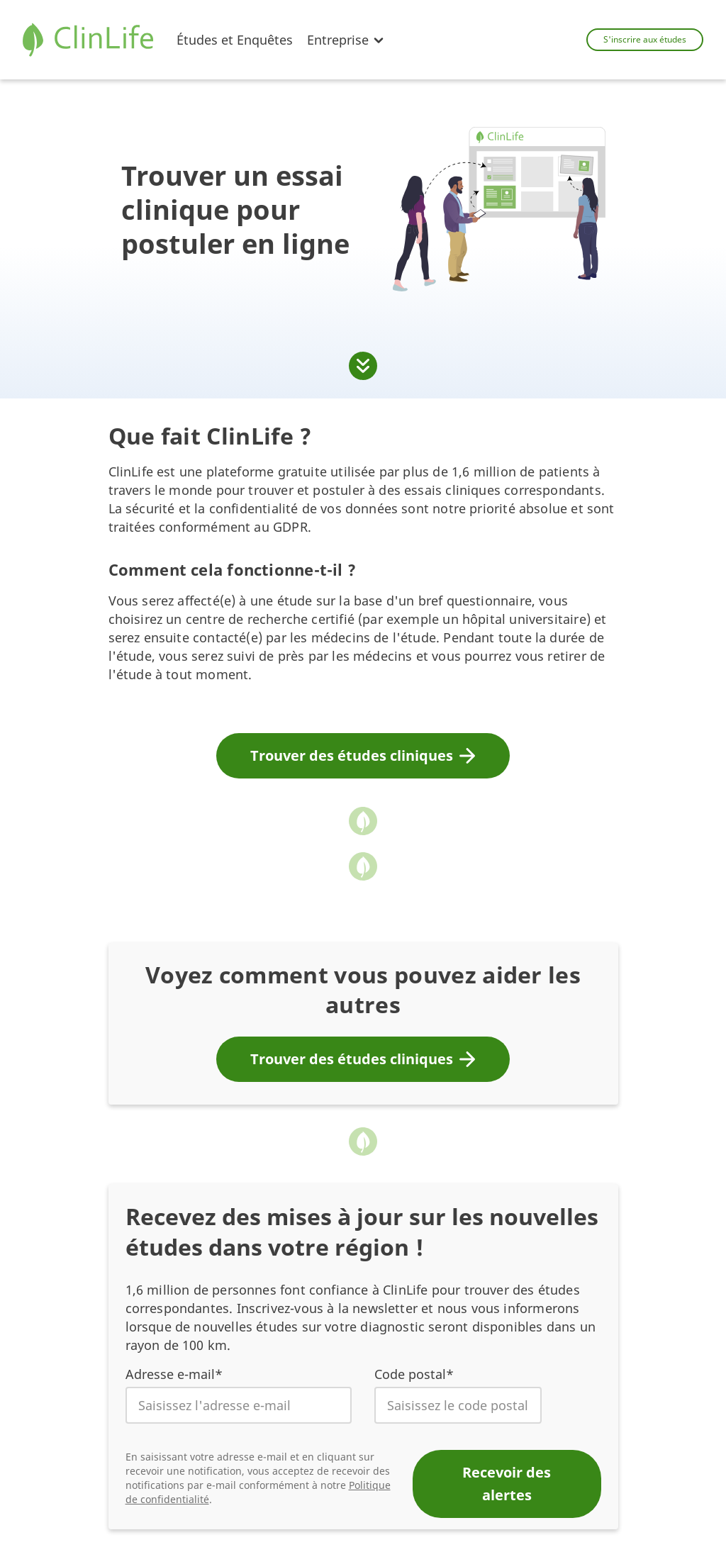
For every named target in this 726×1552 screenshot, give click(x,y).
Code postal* (414, 1374)
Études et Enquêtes (235, 39)
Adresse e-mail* (174, 1374)
